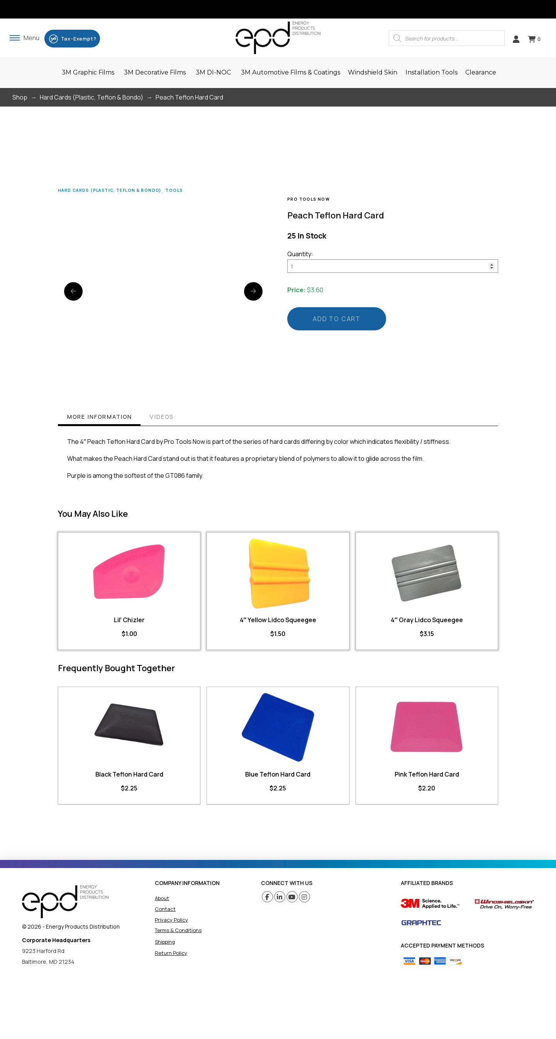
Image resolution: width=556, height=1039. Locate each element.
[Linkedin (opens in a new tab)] (279, 896)
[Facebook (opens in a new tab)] (267, 896)
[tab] (99, 418)
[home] (65, 902)
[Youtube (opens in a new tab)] (292, 896)
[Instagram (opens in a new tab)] (304, 896)
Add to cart (337, 319)
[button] (24, 38)
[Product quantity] (392, 265)
